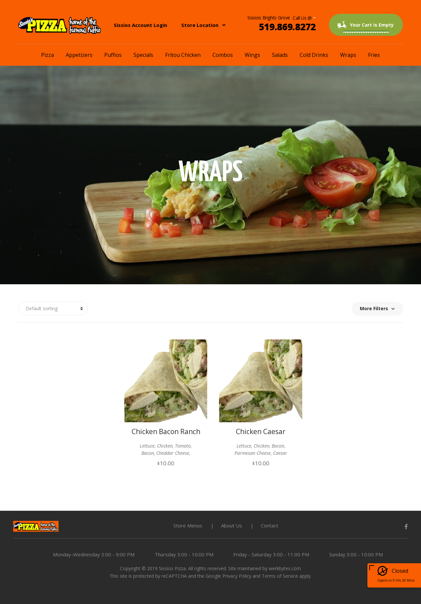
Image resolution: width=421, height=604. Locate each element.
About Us (231, 525)
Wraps (348, 54)
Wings (252, 54)
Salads (280, 54)
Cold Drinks (314, 54)
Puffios (113, 54)
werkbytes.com (285, 568)
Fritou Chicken (183, 54)
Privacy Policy (236, 576)
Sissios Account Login (140, 25)
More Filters (377, 308)
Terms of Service (280, 576)
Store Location (199, 25)
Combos (222, 54)
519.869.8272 (287, 26)
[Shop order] (53, 308)
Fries (374, 54)
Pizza (47, 54)
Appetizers (79, 54)
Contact (269, 525)
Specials (143, 54)
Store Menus (187, 525)
